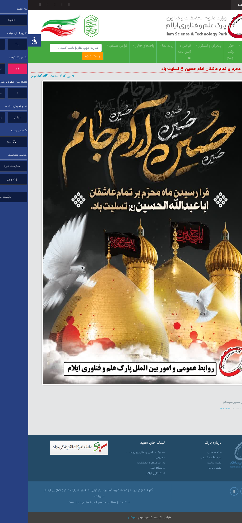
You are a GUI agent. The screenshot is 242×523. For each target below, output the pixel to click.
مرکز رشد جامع (202, 51)
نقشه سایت (186, 463)
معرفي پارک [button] (220, 45)
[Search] (47, 48)
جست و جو (64, 56)
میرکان (104, 517)
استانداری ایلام (127, 473)
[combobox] (217, 5)
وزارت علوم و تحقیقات (122, 463)
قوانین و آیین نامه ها (156, 51)
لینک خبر (220, 408)
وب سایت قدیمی (182, 457)
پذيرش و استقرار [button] (181, 45)
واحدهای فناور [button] (116, 45)
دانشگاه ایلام (128, 468)
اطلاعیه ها (197, 409)
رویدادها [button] (139, 45)
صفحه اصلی (186, 452)
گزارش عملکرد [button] (89, 45)
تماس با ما (186, 468)
